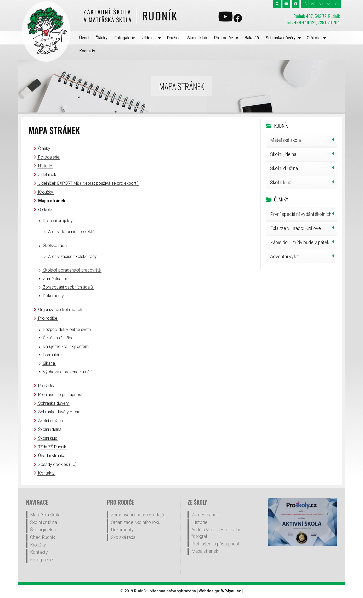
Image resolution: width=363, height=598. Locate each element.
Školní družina (50, 420)
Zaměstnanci (55, 278)
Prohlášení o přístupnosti (60, 394)
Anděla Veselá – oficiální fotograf (215, 533)
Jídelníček (47, 174)
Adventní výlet (284, 256)
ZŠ (305, 4)
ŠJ (337, 4)
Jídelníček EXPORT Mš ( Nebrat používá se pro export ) (88, 183)
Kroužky (45, 192)
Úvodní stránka (51, 455)
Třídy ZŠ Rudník (52, 446)
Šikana (49, 363)
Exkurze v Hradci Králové (295, 228)
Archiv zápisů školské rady (72, 256)
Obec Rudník (42, 537)
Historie (45, 165)
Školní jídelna (49, 429)
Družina (173, 37)
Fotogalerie (124, 37)
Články (101, 37)
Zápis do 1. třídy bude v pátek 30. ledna (299, 244)
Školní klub (197, 37)
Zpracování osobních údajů (68, 287)
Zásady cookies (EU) (57, 464)
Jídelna (149, 37)
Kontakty (87, 50)
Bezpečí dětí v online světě (67, 329)
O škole (314, 37)
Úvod (84, 37)
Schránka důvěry (281, 37)
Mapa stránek (51, 200)
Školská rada (55, 245)
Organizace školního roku (61, 309)
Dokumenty (53, 295)
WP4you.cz (231, 591)
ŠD (321, 4)
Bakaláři (252, 37)
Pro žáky (46, 385)
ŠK (329, 4)
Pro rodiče (223, 37)
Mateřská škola (285, 140)
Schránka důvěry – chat (60, 411)
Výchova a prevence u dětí (67, 371)
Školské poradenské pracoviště (72, 270)
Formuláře (52, 354)
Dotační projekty (58, 220)
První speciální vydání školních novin (300, 216)
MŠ (312, 4)
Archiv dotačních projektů (71, 231)
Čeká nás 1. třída (58, 337)
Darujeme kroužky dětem (66, 346)
